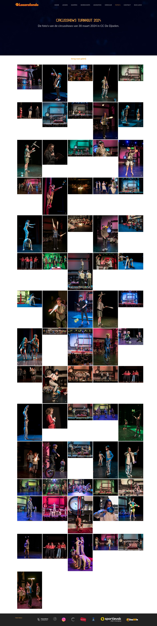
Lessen (65, 5)
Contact (127, 5)
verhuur (108, 5)
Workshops (85, 5)
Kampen (74, 5)
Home (56, 5)
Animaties (97, 5)
